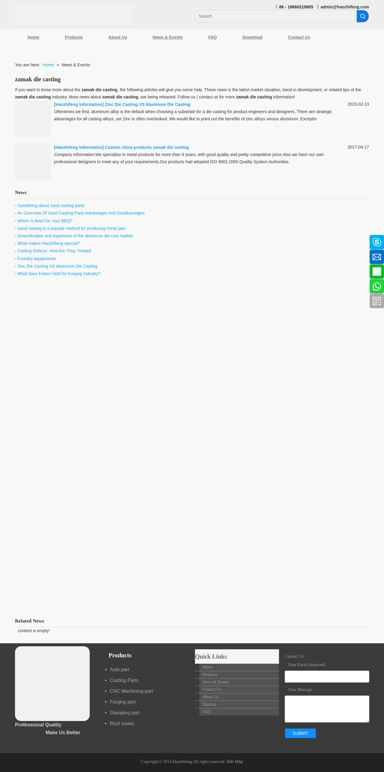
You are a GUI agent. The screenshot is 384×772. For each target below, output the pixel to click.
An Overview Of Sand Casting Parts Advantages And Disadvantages (81, 213)
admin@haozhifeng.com (345, 7)
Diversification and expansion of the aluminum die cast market (75, 235)
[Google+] (7, 271)
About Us (118, 37)
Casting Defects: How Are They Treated (54, 250)
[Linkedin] (7, 255)
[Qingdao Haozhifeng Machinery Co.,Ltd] (74, 14)
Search (363, 16)
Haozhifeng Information (79, 104)
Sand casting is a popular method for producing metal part (71, 228)
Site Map (234, 761)
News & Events (168, 37)
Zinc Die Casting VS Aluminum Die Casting (147, 104)
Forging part (123, 701)
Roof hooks (122, 723)
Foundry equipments (36, 258)
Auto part (119, 669)
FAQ (212, 37)
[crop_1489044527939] (52, 683)
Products (74, 37)
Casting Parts (124, 680)
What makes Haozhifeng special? (48, 243)
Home (33, 37)
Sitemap (209, 704)
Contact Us (299, 37)
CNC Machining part (131, 691)
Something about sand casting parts (50, 205)
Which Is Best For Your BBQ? (45, 220)
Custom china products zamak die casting (147, 147)
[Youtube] (7, 287)
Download (252, 37)
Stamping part (125, 712)
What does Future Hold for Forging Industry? (58, 273)
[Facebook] (7, 239)
